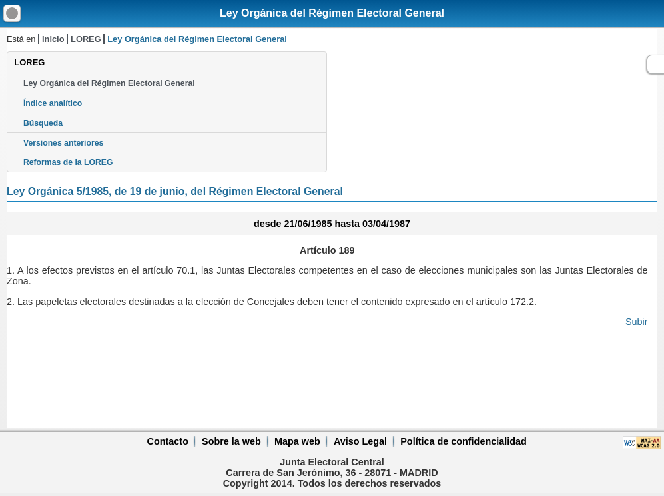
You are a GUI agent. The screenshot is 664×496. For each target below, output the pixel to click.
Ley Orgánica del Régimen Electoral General (332, 13)
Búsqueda (43, 123)
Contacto (167, 441)
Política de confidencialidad (463, 441)
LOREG (86, 39)
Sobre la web (231, 441)
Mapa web (297, 441)
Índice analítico (52, 103)
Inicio (53, 39)
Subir (636, 321)
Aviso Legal (360, 441)
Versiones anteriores (63, 143)
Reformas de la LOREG (68, 162)
